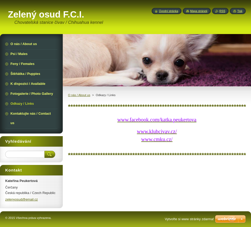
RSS (222, 11)
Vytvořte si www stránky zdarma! (189, 219)
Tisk (239, 11)
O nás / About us (79, 95)
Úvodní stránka (168, 11)
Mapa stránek (198, 11)
